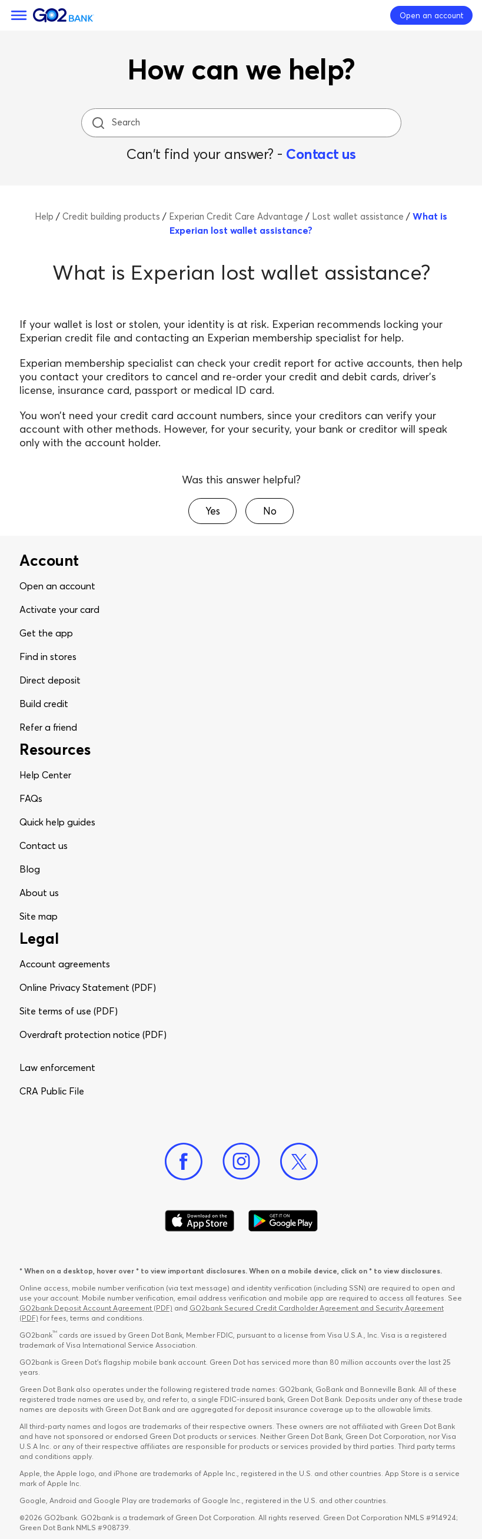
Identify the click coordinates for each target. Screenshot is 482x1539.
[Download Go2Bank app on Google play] (283, 1221)
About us (39, 892)
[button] (212, 511)
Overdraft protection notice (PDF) (93, 1034)
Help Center (45, 775)
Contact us (320, 153)
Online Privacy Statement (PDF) (87, 987)
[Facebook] (183, 1161)
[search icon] (98, 123)
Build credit (43, 703)
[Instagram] (241, 1161)
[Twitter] (299, 1161)
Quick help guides (57, 822)
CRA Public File (51, 1091)
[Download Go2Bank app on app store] (199, 1221)
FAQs (30, 798)
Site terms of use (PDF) (68, 1011)
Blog (29, 869)
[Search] (242, 122)
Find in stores (48, 656)
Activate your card (59, 609)
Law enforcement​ (57, 1067)
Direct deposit (50, 680)
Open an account (57, 586)
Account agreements (64, 964)
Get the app (46, 633)
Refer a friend (48, 727)
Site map (38, 916)
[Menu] (18, 15)
